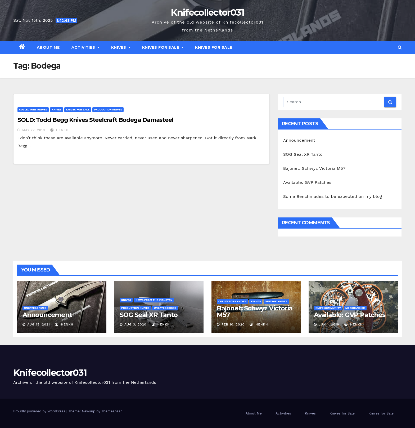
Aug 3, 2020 (135, 324)
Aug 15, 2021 (38, 324)
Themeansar (111, 411)
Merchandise (355, 307)
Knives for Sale (163, 47)
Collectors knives (33, 109)
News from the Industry (154, 299)
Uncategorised (165, 307)
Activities (85, 47)
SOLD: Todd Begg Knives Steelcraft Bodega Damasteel (95, 119)
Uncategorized (35, 307)
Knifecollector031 (207, 12)
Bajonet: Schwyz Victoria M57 (314, 168)
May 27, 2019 (33, 130)
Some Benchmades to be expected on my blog (332, 196)
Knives (120, 47)
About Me (48, 47)
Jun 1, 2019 (329, 324)
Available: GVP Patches (307, 182)
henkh (59, 130)
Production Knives (108, 109)
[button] (400, 47)
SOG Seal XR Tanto (303, 154)
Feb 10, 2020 (233, 324)
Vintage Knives (276, 301)
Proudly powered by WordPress (39, 411)
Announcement (299, 140)
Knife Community (328, 307)
